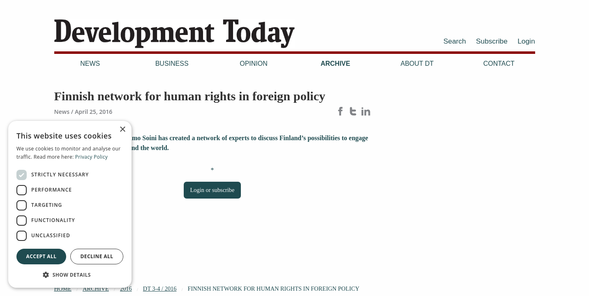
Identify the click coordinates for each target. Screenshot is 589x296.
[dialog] (70, 204)
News (90, 63)
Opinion (254, 63)
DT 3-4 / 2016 (160, 288)
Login (526, 41)
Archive (335, 63)
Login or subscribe (212, 190)
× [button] (122, 130)
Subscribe (492, 41)
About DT (417, 63)
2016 (126, 288)
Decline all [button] (97, 256)
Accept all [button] (41, 256)
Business (172, 63)
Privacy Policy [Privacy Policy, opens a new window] (91, 156)
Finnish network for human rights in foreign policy (274, 288)
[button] (69, 275)
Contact (499, 63)
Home (63, 288)
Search (454, 41)
